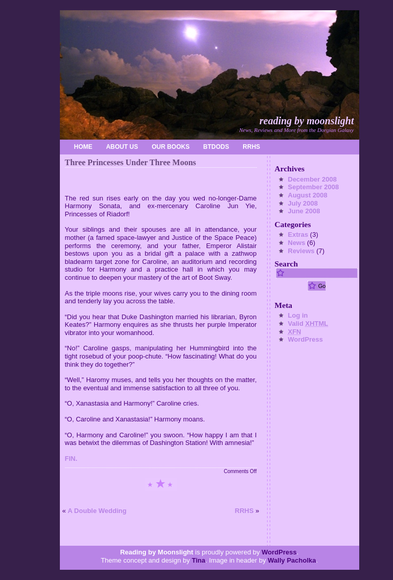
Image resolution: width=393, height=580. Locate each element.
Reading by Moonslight (306, 120)
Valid (308, 323)
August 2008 (308, 195)
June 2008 (304, 211)
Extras (298, 234)
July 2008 (303, 203)
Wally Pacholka (292, 560)
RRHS (251, 146)
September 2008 (313, 187)
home (83, 146)
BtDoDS (216, 146)
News (296, 243)
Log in (298, 315)
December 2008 (312, 179)
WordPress (305, 339)
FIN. (71, 458)
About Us (122, 146)
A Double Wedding (97, 511)
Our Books (170, 146)
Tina (199, 560)
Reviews (301, 251)
